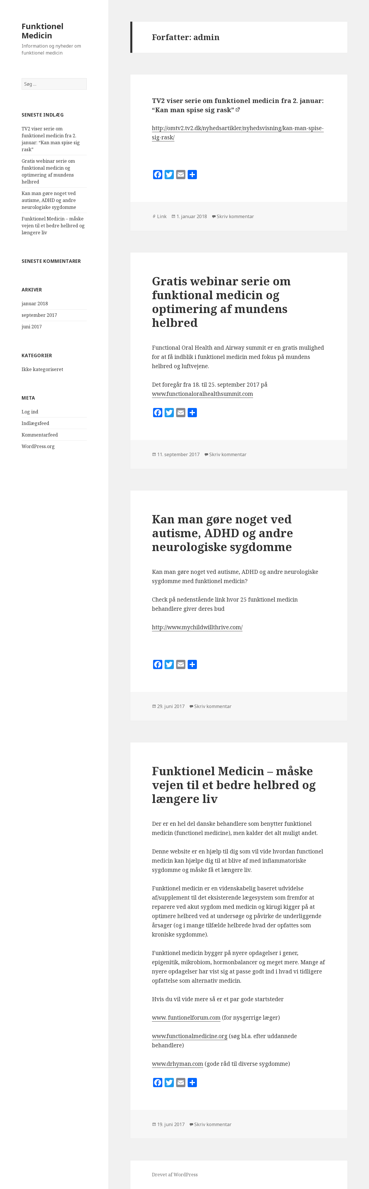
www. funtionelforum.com (186, 1017)
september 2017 (39, 315)
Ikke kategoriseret (42, 369)
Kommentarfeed (40, 435)
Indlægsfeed (35, 423)
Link (162, 216)
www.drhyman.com (177, 1064)
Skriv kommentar (235, 216)
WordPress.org (38, 446)
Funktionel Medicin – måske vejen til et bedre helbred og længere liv (53, 226)
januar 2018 (35, 303)
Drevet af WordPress (175, 1174)
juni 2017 (32, 326)
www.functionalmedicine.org (189, 1036)
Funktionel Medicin (42, 31)
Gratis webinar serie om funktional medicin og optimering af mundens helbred (221, 301)
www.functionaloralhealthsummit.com (202, 394)
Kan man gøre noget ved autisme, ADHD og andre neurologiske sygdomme (49, 200)
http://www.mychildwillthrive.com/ (197, 627)
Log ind (30, 412)
